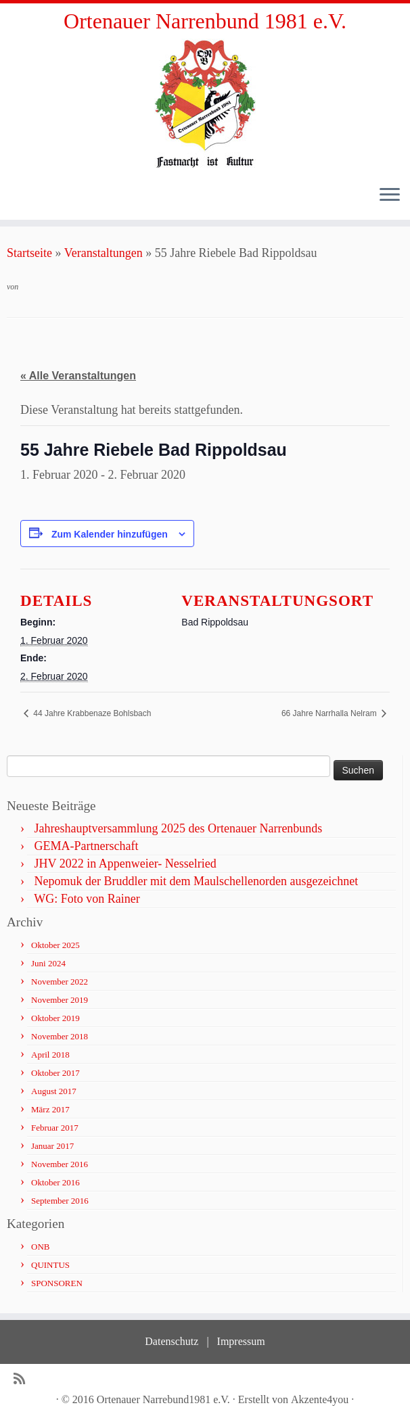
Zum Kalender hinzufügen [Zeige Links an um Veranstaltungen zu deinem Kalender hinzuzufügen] (109, 534)
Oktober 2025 (55, 945)
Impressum (241, 1341)
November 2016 (59, 1164)
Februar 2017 (54, 1128)
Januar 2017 (52, 1146)
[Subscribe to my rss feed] (24, 1379)
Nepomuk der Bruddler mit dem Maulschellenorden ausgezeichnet (197, 881)
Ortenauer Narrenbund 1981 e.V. (205, 21)
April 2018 (50, 1054)
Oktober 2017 (55, 1073)
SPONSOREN (57, 1283)
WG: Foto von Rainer (86, 898)
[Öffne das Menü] (390, 195)
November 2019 (59, 1000)
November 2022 (59, 981)
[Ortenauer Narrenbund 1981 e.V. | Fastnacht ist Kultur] (205, 103)
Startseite (29, 253)
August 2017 (53, 1091)
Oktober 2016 (55, 1182)
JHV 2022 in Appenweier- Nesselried (126, 863)
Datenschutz (171, 1341)
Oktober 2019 (55, 1018)
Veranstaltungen (103, 253)
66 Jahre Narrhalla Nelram (330, 713)
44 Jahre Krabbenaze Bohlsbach (91, 713)
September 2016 (60, 1201)
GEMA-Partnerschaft (87, 846)
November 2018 (59, 1036)
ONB (40, 1247)
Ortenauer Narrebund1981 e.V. (163, 1399)
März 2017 (50, 1109)
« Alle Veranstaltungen (78, 375)
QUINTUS (50, 1265)
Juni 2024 (48, 963)
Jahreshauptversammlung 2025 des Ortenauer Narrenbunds (179, 828)
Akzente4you (319, 1399)
